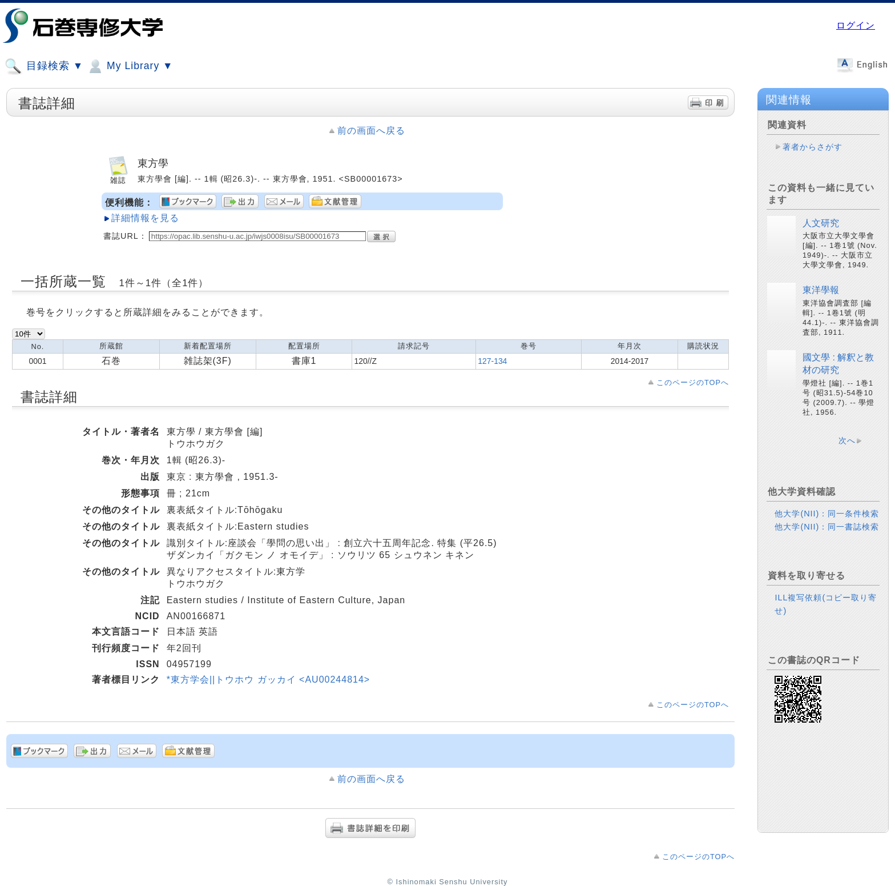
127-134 (492, 361)
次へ (847, 440)
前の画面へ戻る (371, 130)
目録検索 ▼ (44, 66)
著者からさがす (812, 146)
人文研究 (821, 223)
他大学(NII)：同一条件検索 (827, 513)
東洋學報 (821, 290)
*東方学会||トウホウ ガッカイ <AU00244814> (268, 679)
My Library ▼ (129, 66)
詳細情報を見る (145, 218)
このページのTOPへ (692, 382)
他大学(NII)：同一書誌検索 (827, 526)
